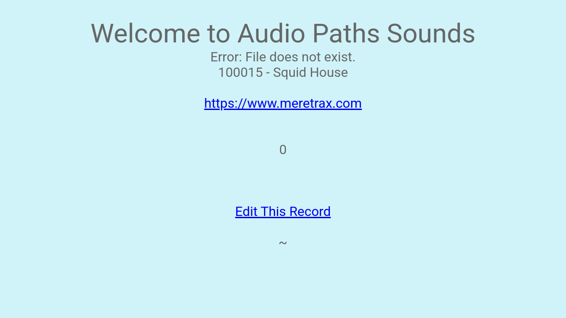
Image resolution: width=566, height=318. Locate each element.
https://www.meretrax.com (283, 103)
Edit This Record (283, 211)
